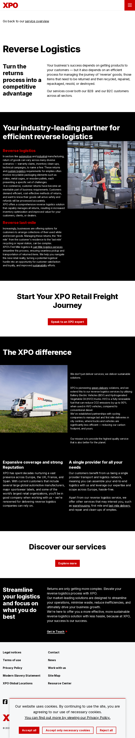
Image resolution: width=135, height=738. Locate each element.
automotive (25, 156)
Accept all (29, 730)
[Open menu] (129, 5)
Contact (53, 652)
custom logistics (16, 171)
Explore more (67, 563)
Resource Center (59, 683)
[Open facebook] (5, 701)
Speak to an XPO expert (67, 322)
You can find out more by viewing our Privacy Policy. (67, 717)
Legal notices (12, 652)
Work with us (57, 668)
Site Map (54, 675)
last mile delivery (119, 505)
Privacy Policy (12, 668)
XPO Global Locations (17, 683)
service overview (37, 21)
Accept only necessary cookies (68, 730)
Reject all (106, 730)
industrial (42, 156)
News (52, 660)
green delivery (100, 387)
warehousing (81, 505)
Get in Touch (57, 631)
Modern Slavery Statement (21, 675)
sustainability (40, 265)
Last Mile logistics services (48, 246)
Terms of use (12, 660)
